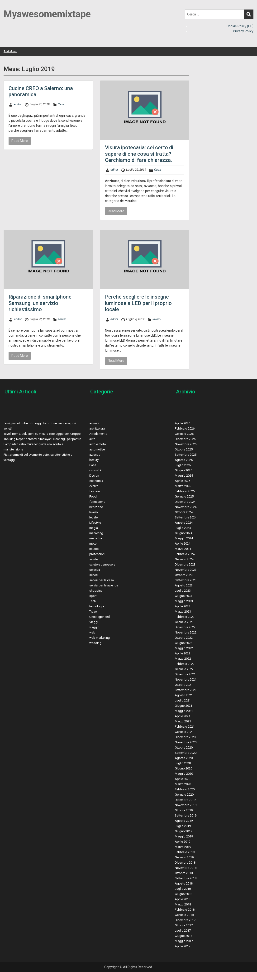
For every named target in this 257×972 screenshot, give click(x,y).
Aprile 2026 (182, 423)
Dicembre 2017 (185, 920)
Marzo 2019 (183, 847)
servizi (62, 319)
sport (93, 596)
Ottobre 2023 (184, 575)
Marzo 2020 (183, 784)
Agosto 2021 (184, 695)
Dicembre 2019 (185, 800)
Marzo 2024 (183, 549)
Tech (92, 601)
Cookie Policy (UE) (240, 26)
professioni (97, 554)
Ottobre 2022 (184, 637)
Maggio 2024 (184, 538)
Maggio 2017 (184, 941)
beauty (94, 460)
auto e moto (97, 444)
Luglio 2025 (183, 465)
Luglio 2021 (183, 700)
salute (93, 559)
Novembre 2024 (185, 507)
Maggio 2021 (184, 711)
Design (94, 475)
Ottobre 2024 (184, 512)
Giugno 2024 (183, 533)
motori (93, 543)
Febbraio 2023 (185, 617)
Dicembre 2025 (185, 439)
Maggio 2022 (184, 648)
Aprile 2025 (182, 481)
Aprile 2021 (182, 716)
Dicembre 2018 (185, 862)
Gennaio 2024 (184, 559)
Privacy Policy (243, 31)
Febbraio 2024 (185, 554)
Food (93, 496)
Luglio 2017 (183, 930)
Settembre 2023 (185, 580)
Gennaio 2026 (184, 433)
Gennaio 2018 (184, 915)
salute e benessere (102, 564)
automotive (97, 449)
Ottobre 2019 (184, 810)
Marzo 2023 (183, 611)
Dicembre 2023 (185, 564)
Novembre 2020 (185, 742)
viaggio (94, 627)
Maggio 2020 (184, 773)
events (93, 486)
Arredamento (98, 433)
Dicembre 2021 (185, 674)
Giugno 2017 (183, 936)
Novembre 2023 (185, 569)
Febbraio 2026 (185, 428)
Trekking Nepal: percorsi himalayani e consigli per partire (42, 439)
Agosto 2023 (184, 585)
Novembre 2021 (185, 679)
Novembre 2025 (185, 444)
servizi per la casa (101, 580)
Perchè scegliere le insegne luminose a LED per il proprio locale (138, 303)
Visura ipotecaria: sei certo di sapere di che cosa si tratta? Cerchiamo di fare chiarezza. (139, 154)
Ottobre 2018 (184, 873)
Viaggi (93, 622)
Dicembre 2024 (185, 501)
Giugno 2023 (183, 596)
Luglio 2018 (183, 888)
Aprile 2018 (182, 899)
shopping (96, 590)
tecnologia (96, 606)
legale (93, 517)
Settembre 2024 (185, 517)
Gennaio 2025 (184, 496)
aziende (94, 454)
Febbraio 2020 (185, 789)
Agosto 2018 (184, 883)
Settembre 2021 (185, 690)
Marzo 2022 (183, 658)
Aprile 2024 (182, 543)
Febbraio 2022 (185, 664)
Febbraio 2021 (185, 726)
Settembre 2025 (185, 454)
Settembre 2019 (185, 815)
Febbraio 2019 (185, 852)
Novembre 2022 (185, 632)
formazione (97, 501)
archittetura (97, 428)
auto (92, 439)
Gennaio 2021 (184, 732)
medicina (95, 538)
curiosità (95, 470)
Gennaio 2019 (184, 857)
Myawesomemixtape (47, 14)
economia (96, 481)
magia (93, 528)
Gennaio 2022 (184, 669)
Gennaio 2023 (184, 622)
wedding (95, 643)
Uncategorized (99, 617)
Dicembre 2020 (185, 737)
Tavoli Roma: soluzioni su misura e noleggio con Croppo (42, 433)
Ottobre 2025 (184, 449)
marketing (96, 533)
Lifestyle (95, 522)
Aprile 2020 (182, 779)
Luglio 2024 (183, 528)
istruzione (96, 507)
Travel (93, 611)
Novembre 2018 (185, 868)
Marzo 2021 (183, 721)
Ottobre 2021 (184, 685)
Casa (61, 104)
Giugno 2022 (183, 643)
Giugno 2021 (183, 705)
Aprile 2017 (182, 946)
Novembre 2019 (185, 805)
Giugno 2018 (183, 894)
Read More (19, 141)
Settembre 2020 (185, 752)
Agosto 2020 (184, 758)
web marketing (99, 637)
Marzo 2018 (183, 904)
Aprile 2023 (182, 606)
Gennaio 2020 (184, 794)
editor (18, 104)
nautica (94, 549)
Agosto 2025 (184, 460)
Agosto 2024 (184, 522)
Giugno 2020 (183, 768)
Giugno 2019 (183, 831)
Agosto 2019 (184, 820)
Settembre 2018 (185, 878)
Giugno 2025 (183, 470)
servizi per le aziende (103, 585)
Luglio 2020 (183, 763)
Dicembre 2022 (185, 627)
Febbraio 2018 (185, 909)
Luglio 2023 (183, 590)
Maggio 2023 (184, 601)
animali (94, 423)
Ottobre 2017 (184, 925)
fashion (94, 491)
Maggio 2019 (184, 836)
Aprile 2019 (182, 841)
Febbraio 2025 (185, 491)
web (92, 632)
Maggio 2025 (184, 475)
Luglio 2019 (183, 826)
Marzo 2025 (183, 486)
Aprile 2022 (182, 653)
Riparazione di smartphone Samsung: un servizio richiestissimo (40, 303)
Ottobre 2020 (184, 747)
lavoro (156, 319)
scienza (94, 569)
